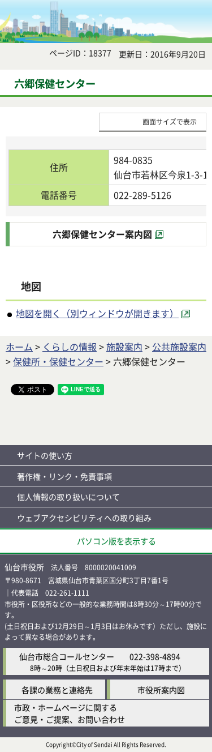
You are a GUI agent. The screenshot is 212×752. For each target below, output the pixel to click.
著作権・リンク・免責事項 (64, 476)
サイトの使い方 (44, 455)
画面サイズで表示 (169, 121)
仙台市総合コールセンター (66, 656)
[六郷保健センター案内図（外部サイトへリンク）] (108, 234)
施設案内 (124, 346)
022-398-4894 (154, 656)
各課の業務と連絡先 (57, 689)
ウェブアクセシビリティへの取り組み (84, 517)
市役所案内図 (161, 689)
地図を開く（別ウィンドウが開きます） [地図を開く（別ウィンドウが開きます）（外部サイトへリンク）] (97, 313)
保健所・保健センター (58, 361)
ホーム (19, 346)
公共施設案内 (179, 346)
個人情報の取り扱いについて (68, 496)
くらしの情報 (69, 346)
